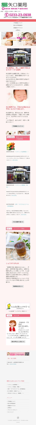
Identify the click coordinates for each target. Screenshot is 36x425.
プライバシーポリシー (12, 409)
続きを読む (15, 160)
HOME (18, 20)
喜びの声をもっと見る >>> (18, 341)
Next (34, 38)
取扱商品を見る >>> (18, 286)
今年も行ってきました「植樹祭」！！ (16, 393)
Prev (2, 38)
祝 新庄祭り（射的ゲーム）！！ (15, 391)
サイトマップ (10, 412)
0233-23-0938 (13, 364)
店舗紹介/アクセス (18, 27)
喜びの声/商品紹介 (18, 25)
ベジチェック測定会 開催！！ (14, 386)
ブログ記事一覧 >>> (18, 222)
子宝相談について (18, 22)
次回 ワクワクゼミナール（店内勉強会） (17, 388)
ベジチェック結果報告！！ (22, 151)
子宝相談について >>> (18, 126)
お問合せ (18, 30)
